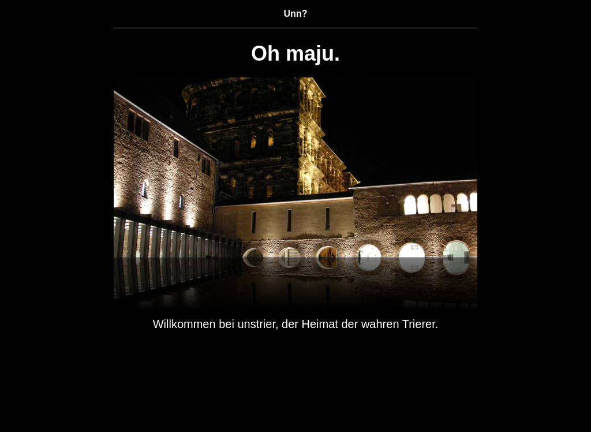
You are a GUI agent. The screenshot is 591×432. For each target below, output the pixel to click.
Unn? (296, 13)
